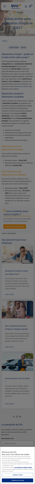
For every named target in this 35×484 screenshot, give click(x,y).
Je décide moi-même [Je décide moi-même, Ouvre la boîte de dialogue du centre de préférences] (17, 478)
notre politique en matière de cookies (23, 471)
